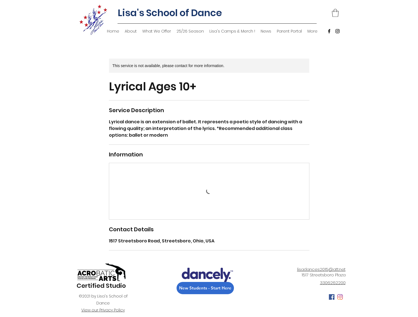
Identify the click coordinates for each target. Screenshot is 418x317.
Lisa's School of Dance (170, 12)
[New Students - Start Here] (205, 288)
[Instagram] (337, 31)
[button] (335, 13)
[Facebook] (329, 31)
